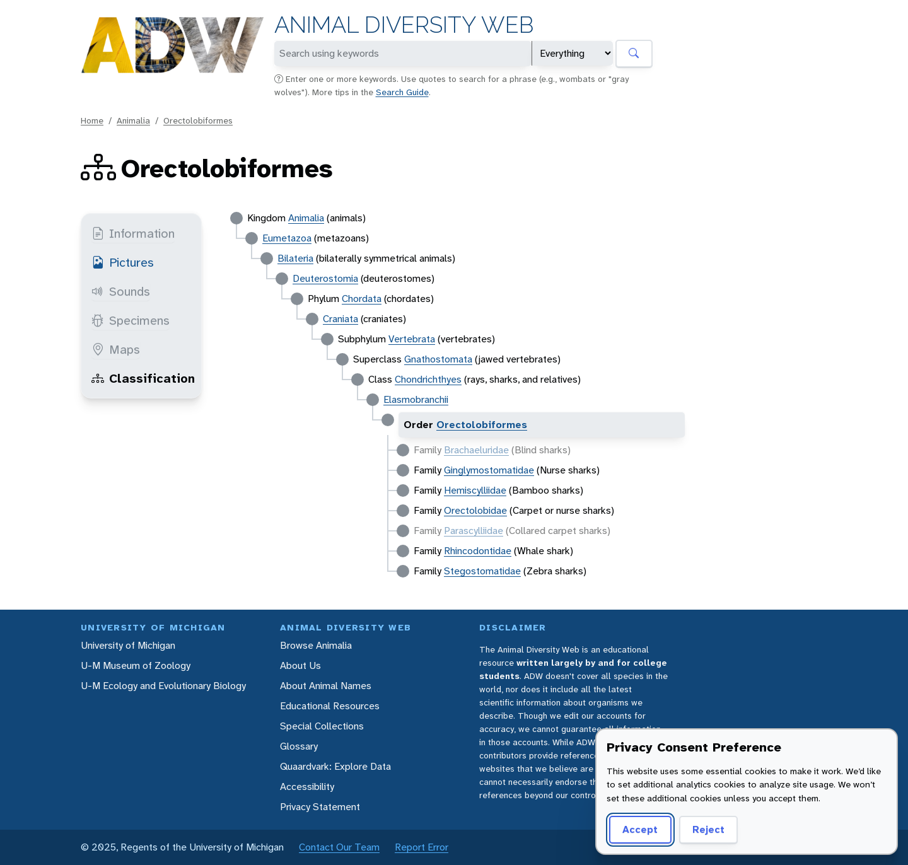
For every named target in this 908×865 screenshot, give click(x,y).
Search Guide (402, 92)
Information (133, 233)
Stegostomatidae (482, 571)
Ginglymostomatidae (489, 470)
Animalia (133, 120)
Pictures (122, 262)
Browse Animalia (316, 645)
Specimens (130, 320)
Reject (708, 829)
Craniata (340, 318)
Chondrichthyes (428, 379)
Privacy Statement (320, 806)
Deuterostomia (325, 278)
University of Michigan (128, 645)
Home (92, 120)
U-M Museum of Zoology (135, 665)
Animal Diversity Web (403, 25)
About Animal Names (325, 685)
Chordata (361, 298)
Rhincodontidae (477, 550)
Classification (143, 378)
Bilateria (295, 258)
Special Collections (322, 726)
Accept (640, 829)
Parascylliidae (473, 530)
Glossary (299, 746)
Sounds (120, 291)
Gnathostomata (438, 359)
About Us (300, 665)
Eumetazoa (286, 238)
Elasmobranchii (415, 399)
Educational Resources (330, 705)
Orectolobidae (475, 510)
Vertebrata (411, 338)
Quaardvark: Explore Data (335, 766)
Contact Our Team (339, 847)
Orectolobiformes (198, 120)
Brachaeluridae (476, 449)
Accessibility (307, 786)
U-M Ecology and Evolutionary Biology (163, 685)
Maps (115, 349)
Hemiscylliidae (475, 490)
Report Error (421, 847)
